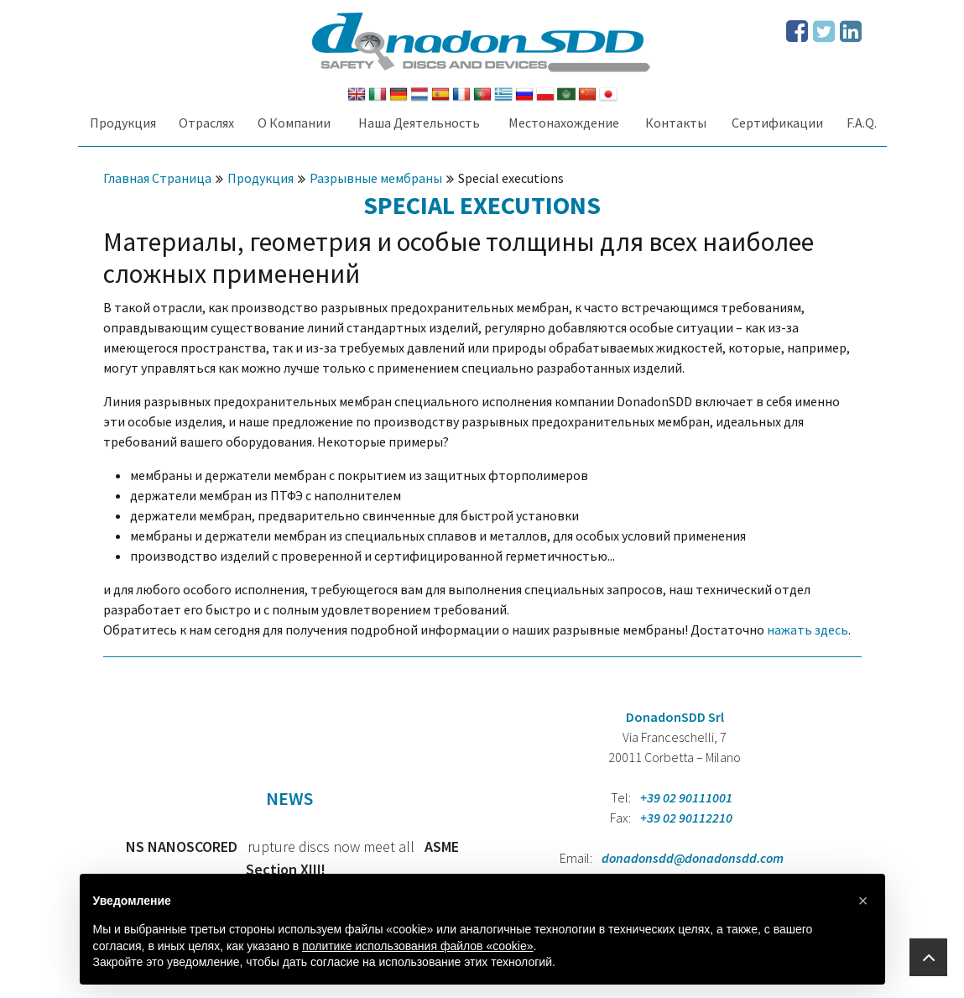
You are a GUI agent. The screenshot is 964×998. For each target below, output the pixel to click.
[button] (863, 900)
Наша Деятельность (419, 122)
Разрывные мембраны (376, 178)
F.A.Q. (862, 122)
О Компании (294, 122)
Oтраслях (206, 122)
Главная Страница (157, 178)
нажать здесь (807, 629)
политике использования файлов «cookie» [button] (417, 946)
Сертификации (777, 122)
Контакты (675, 122)
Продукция (123, 122)
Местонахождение (563, 122)
